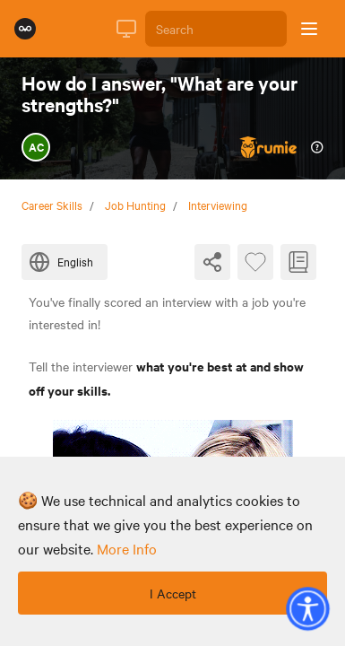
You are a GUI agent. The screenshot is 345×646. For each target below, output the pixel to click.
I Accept (173, 593)
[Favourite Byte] (255, 262)
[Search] (216, 29)
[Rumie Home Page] (25, 28)
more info (127, 548)
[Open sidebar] (309, 28)
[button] (307, 608)
